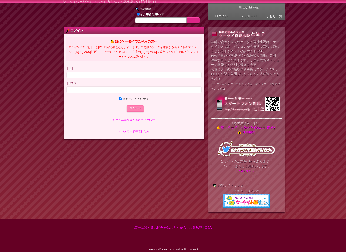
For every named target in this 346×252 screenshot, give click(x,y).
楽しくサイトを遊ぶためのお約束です (248, 127)
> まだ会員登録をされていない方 (134, 120)
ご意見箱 (195, 227)
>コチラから (246, 170)
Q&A (208, 227)
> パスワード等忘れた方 (134, 131)
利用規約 (248, 132)
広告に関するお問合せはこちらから (160, 227)
